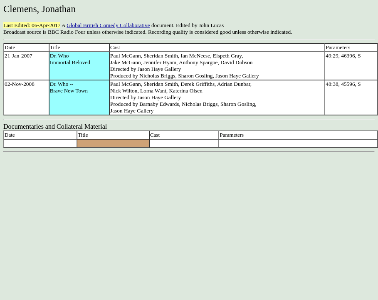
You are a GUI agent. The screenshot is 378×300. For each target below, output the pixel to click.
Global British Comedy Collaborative (108, 25)
